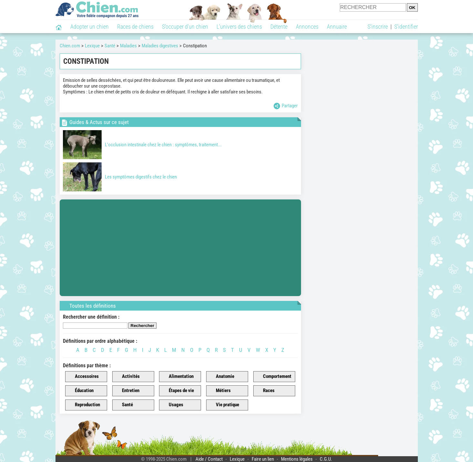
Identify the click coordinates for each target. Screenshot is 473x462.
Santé (124, 405)
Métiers (219, 391)
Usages (172, 405)
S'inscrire (377, 26)
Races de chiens (135, 26)
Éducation (80, 391)
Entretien (127, 391)
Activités (127, 376)
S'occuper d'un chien (185, 26)
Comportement (273, 376)
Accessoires (83, 376)
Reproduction (83, 405)
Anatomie (221, 376)
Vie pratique (223, 405)
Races (265, 391)
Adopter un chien (89, 26)
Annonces (307, 26)
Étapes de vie (177, 391)
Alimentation (177, 376)
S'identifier (406, 26)
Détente (278, 26)
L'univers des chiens (239, 26)
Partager (286, 106)
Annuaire (337, 26)
